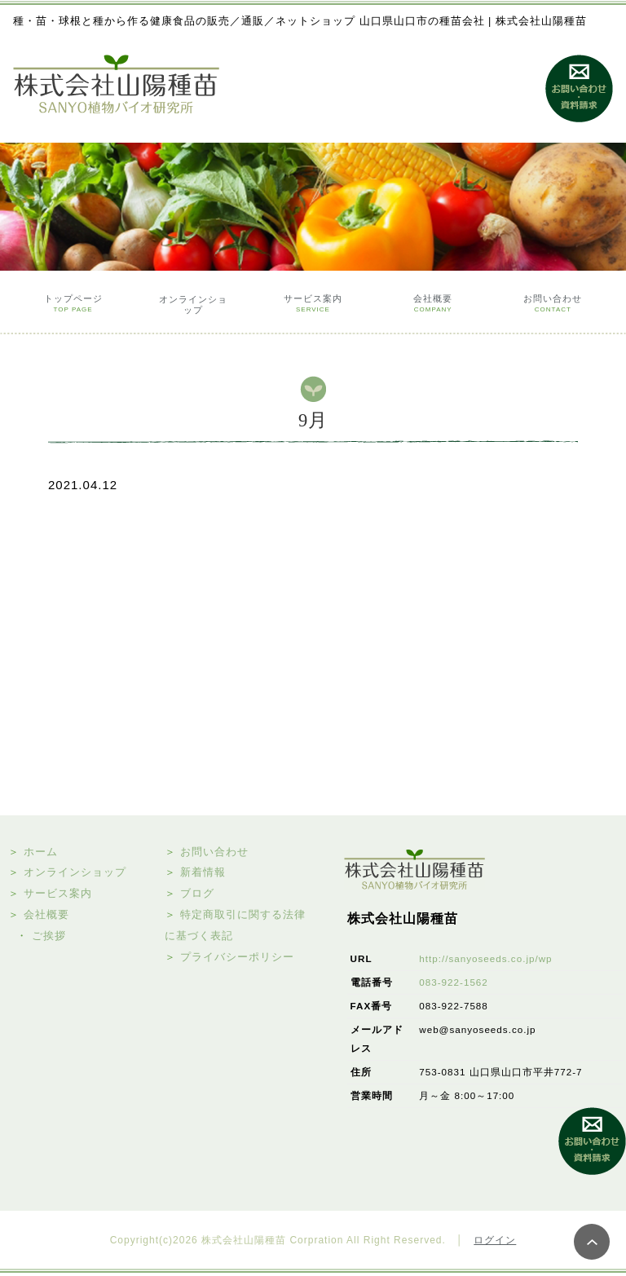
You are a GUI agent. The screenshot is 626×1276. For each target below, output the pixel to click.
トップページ (73, 305)
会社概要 (433, 305)
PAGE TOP (592, 1242)
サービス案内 (313, 305)
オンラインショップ (193, 304)
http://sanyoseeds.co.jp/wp (485, 958)
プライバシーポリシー (237, 957)
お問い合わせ (552, 305)
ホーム (41, 852)
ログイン (495, 1240)
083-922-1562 (453, 982)
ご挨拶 (49, 935)
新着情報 (203, 872)
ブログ (197, 893)
